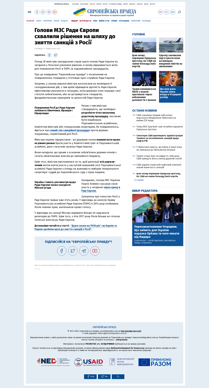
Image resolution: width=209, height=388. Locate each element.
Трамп (114, 21)
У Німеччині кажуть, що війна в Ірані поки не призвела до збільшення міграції (159, 148)
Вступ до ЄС (85, 21)
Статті (39, 21)
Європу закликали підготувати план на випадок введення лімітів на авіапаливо (170, 61)
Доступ (152, 4)
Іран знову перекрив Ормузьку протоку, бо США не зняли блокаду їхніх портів (144, 61)
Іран (95, 21)
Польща (146, 21)
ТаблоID (140, 4)
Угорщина (124, 21)
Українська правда (61, 4)
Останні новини (144, 110)
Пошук (64, 21)
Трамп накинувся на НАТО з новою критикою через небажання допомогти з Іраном (144, 95)
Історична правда (115, 4)
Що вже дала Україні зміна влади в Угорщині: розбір (170, 93)
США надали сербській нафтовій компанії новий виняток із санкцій (158, 166)
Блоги (105, 4)
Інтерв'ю (47, 21)
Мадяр (74, 21)
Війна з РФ (104, 21)
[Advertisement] (78, 289)
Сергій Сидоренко (155, 241)
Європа (92, 4)
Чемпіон (132, 4)
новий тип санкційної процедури (70, 130)
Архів (56, 21)
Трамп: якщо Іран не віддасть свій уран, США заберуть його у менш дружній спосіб (159, 157)
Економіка (84, 4)
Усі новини (139, 180)
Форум (99, 4)
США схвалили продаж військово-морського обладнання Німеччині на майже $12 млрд (156, 118)
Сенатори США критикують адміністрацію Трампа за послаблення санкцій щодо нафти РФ (159, 138)
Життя (125, 4)
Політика (75, 4)
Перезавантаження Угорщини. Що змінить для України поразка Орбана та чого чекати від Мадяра (156, 232)
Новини (30, 21)
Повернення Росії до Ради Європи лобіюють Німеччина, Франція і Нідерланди (55, 110)
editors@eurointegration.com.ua (112, 333)
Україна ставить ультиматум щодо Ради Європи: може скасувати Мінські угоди (55, 185)
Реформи (135, 21)
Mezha (146, 4)
